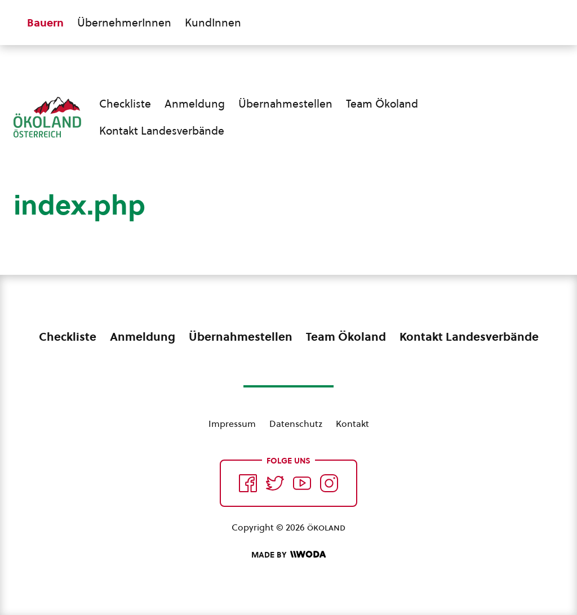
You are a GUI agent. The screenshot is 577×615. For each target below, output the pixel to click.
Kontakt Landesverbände (161, 130)
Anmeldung (195, 103)
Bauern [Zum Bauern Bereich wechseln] (45, 22)
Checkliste (125, 103)
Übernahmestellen (285, 103)
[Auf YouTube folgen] (302, 483)
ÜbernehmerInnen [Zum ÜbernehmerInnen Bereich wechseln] (124, 22)
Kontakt (352, 423)
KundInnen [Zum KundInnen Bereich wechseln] (213, 22)
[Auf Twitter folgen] (274, 483)
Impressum (232, 423)
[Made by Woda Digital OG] (288, 554)
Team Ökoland (382, 103)
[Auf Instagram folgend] (329, 483)
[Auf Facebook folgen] (247, 483)
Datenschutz (295, 423)
